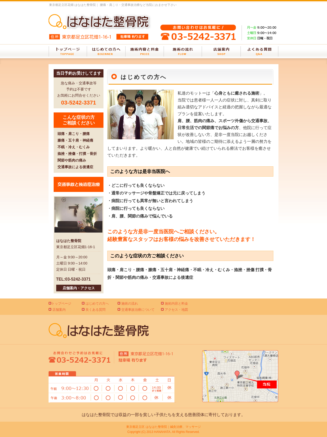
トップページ (61, 303)
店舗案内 (59, 310)
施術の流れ (129, 303)
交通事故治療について (138, 310)
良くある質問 (96, 310)
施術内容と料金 (176, 303)
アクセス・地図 (176, 310)
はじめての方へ (97, 303)
